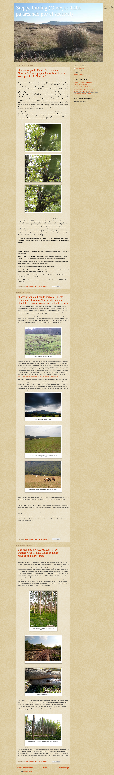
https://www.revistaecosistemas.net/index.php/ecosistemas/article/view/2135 (38, 376)
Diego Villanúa (80, 68)
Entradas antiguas (63, 768)
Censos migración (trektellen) (81, 84)
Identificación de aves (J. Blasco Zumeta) (84, 86)
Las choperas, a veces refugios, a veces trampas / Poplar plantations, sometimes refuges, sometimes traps (39, 552)
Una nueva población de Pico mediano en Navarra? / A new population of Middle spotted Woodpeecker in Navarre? (43, 73)
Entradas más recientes (24, 768)
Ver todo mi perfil (78, 74)
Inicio (45, 768)
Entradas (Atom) (27, 771)
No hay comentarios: (44, 286)
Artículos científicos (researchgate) (83, 82)
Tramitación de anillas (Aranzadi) (82, 93)
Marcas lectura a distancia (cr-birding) (83, 91)
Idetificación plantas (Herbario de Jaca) (84, 89)
